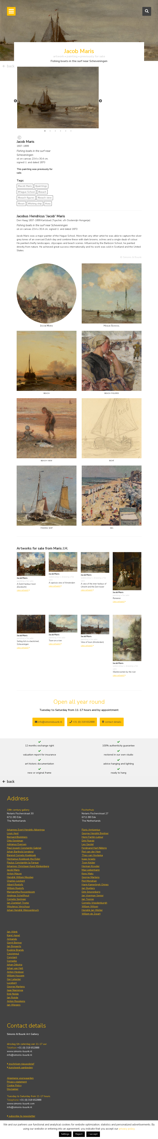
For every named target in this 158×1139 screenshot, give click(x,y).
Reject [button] (78, 1134)
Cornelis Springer (16, 899)
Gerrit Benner (14, 942)
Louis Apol (13, 833)
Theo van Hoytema (92, 855)
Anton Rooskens (16, 1001)
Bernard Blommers (17, 837)
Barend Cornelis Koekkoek (21, 855)
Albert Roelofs (15, 884)
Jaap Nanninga (15, 990)
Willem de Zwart (91, 913)
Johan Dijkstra (14, 964)
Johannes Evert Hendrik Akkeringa (26, 829)
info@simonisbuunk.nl (48, 722)
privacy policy (127, 1128)
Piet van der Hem (91, 851)
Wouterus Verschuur (18, 906)
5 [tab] (65, 131)
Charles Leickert (16, 881)
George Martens (91, 877)
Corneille (12, 961)
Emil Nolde (13, 994)
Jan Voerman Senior (93, 895)
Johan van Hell (15, 968)
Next (100, 100)
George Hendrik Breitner (95, 833)
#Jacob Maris (25, 186)
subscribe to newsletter (21, 1116)
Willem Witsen (90, 906)
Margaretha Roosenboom (21, 892)
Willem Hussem (15, 975)
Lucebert (12, 983)
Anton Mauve (14, 873)
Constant (12, 957)
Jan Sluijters (88, 888)
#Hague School (26, 192)
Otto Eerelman (15, 840)
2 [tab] (50, 131)
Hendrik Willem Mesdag (20, 877)
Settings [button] (65, 1134)
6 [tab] (71, 131)
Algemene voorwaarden (20, 1078)
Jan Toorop (88, 899)
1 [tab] (45, 131)
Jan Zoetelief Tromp (18, 902)
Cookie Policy (14, 1085)
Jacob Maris (13, 870)
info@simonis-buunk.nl (19, 1055)
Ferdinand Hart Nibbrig (94, 848)
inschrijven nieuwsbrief (20, 1064)
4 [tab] (60, 131)
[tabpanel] (58, 97)
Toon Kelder (88, 862)
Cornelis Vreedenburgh (94, 902)
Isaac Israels (88, 859)
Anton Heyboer (15, 972)
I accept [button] (93, 1134)
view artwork (23, 590)
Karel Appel (13, 935)
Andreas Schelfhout (18, 895)
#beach (42, 192)
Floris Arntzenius (91, 829)
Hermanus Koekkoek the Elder (23, 859)
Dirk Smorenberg (91, 892)
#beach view (45, 197)
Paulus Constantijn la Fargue (23, 862)
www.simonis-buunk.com (21, 1103)
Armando (12, 939)
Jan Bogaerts (14, 946)
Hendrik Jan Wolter (92, 910)
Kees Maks (87, 873)
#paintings (41, 186)
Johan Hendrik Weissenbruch (23, 910)
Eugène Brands (15, 950)
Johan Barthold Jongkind (20, 851)
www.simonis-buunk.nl (19, 1051)
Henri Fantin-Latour (92, 837)
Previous (15, 100)
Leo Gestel (88, 844)
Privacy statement (17, 1081)
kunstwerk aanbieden (20, 1067)
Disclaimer (12, 1089)
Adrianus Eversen (16, 844)
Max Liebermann (91, 870)
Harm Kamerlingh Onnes (95, 884)
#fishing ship (35, 203)
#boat (21, 203)
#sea (47, 203)
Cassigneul (13, 953)
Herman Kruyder (91, 866)
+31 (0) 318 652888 (82, 722)
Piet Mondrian (89, 881)
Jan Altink (12, 931)
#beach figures (26, 197)
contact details (111, 722)
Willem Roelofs (15, 888)
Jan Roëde (12, 997)
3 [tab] (55, 131)
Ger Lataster (14, 979)
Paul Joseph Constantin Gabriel (24, 848)
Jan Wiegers (13, 1005)
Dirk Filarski (88, 840)
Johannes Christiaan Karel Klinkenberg (28, 866)
